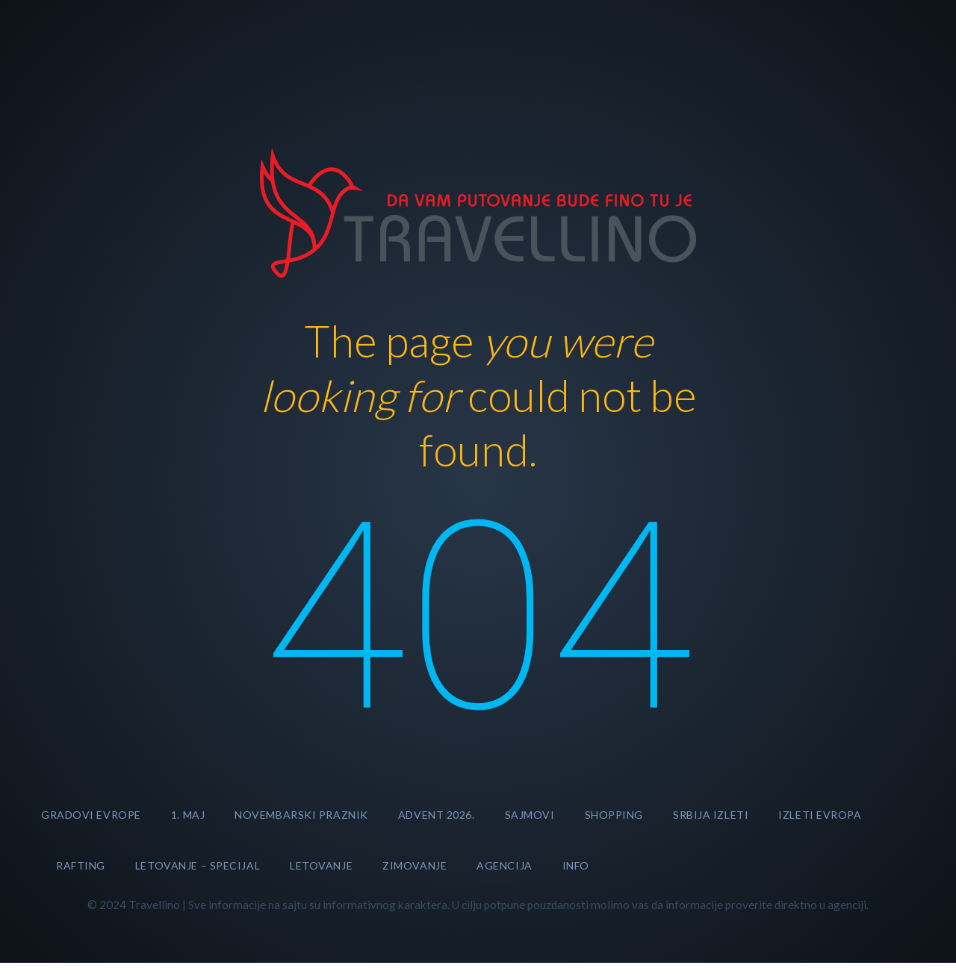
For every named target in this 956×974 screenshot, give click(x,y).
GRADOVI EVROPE (91, 814)
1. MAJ (188, 814)
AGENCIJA (504, 865)
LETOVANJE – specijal (197, 865)
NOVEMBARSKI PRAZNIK (301, 814)
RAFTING (80, 865)
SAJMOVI (530, 814)
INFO (575, 865)
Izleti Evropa (819, 814)
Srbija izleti (710, 814)
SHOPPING (614, 814)
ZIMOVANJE (414, 865)
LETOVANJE (321, 865)
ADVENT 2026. (436, 814)
